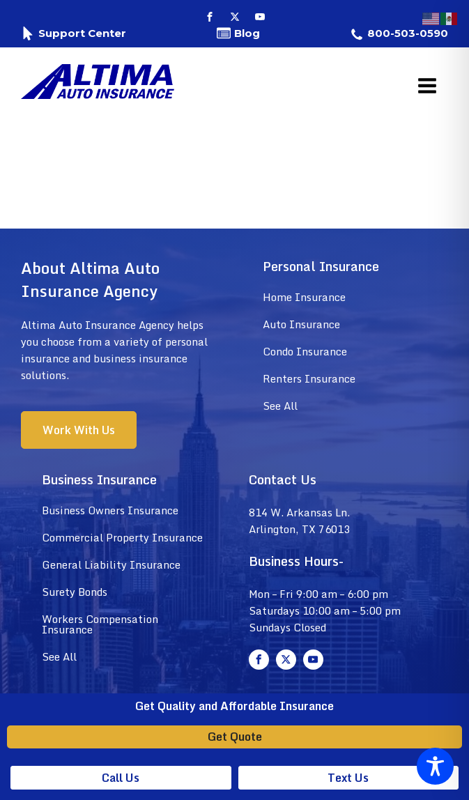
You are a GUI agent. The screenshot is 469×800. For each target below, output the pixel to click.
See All (280, 405)
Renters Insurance (309, 378)
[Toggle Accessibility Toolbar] (435, 766)
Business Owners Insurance (110, 510)
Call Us (120, 778)
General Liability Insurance (111, 564)
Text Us (348, 778)
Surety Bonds (74, 591)
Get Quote (235, 737)
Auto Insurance (301, 324)
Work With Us (79, 430)
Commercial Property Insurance (122, 537)
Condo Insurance (305, 351)
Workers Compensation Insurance (100, 624)
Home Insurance (304, 297)
